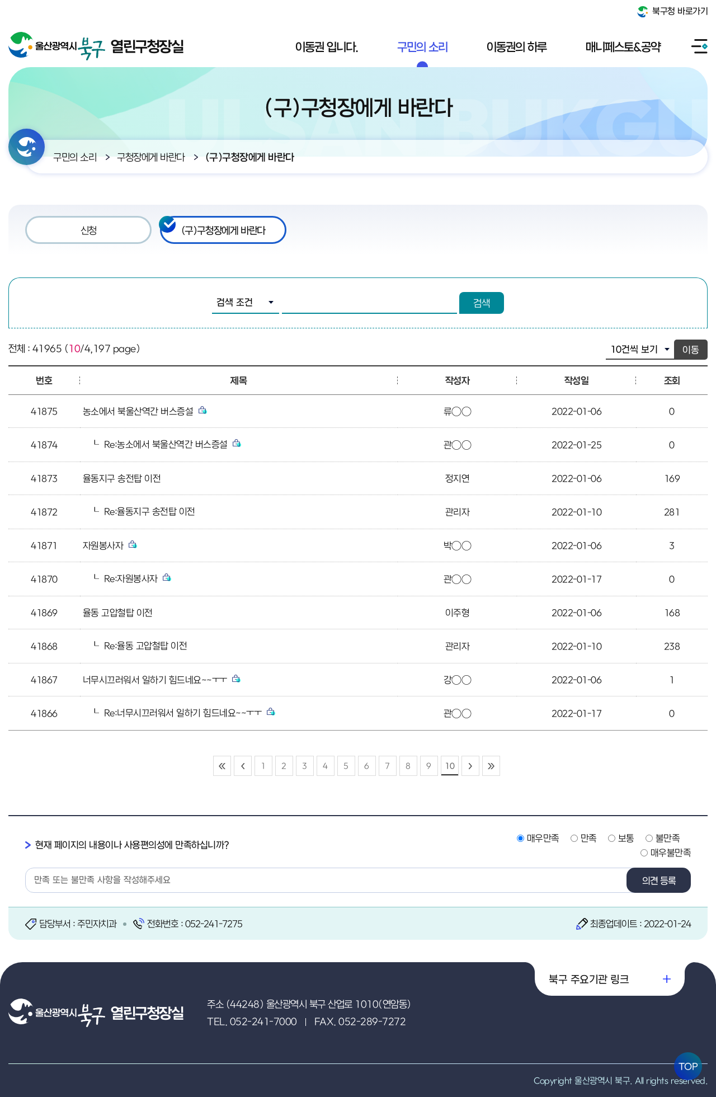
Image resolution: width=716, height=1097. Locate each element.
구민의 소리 (422, 46)
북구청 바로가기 (672, 11)
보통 (626, 838)
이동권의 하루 (517, 46)
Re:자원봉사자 (138, 578)
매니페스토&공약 (623, 46)
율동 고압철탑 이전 (118, 612)
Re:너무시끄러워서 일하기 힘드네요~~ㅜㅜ (189, 712)
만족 (589, 838)
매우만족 (543, 838)
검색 (481, 303)
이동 (690, 349)
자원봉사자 (110, 545)
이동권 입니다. (326, 46)
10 (449, 765)
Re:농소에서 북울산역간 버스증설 (173, 444)
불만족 (668, 838)
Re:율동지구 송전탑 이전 (149, 511)
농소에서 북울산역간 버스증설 (145, 411)
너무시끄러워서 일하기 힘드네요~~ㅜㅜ (162, 679)
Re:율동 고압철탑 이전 (145, 645)
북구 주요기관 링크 (589, 979)
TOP (688, 1066)
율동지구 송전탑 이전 (122, 478)
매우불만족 (671, 852)
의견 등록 (659, 880)
